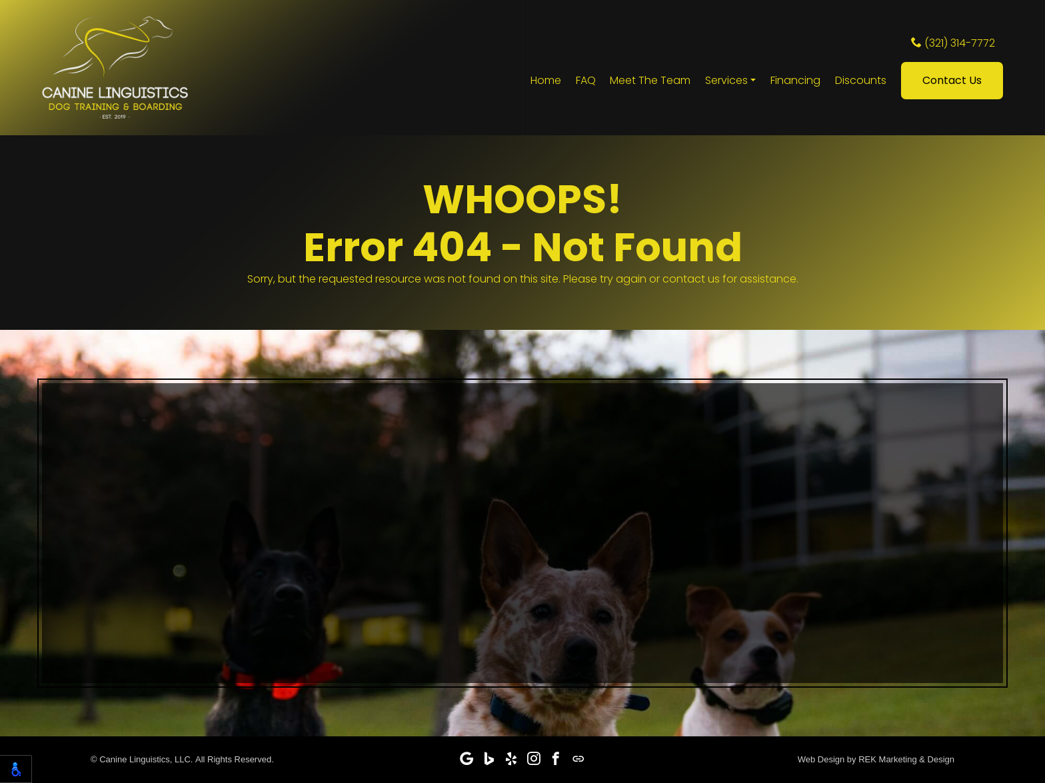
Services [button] (726, 82)
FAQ (586, 82)
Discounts (860, 82)
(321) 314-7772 (953, 45)
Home (545, 82)
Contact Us (952, 82)
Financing (795, 82)
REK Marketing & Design (906, 759)
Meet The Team (650, 82)
